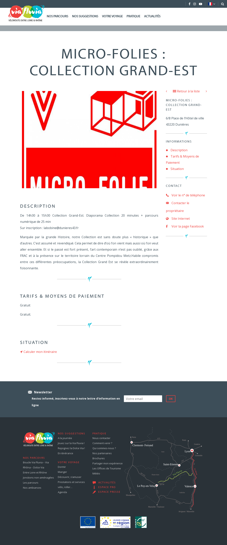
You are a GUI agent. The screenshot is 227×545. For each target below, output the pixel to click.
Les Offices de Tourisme (106, 468)
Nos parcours (57, 16)
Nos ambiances (32, 487)
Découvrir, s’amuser (69, 477)
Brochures (98, 458)
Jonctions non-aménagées (38, 477)
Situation (177, 169)
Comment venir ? (102, 443)
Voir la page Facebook (185, 226)
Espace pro (107, 487)
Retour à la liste (186, 91)
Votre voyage (112, 16)
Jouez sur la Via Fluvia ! (71, 443)
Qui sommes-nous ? (104, 448)
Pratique (133, 16)
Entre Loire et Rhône (35, 472)
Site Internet (178, 218)
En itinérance (65, 453)
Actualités (152, 16)
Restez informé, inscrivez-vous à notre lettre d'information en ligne (76, 402)
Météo (96, 473)
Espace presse (109, 492)
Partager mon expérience (107, 463)
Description (179, 150)
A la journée (65, 438)
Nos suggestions (85, 16)
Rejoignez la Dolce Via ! (71, 448)
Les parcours (30, 482)
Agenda (62, 492)
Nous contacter (101, 438)
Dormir (62, 467)
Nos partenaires (102, 453)
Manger (62, 472)
